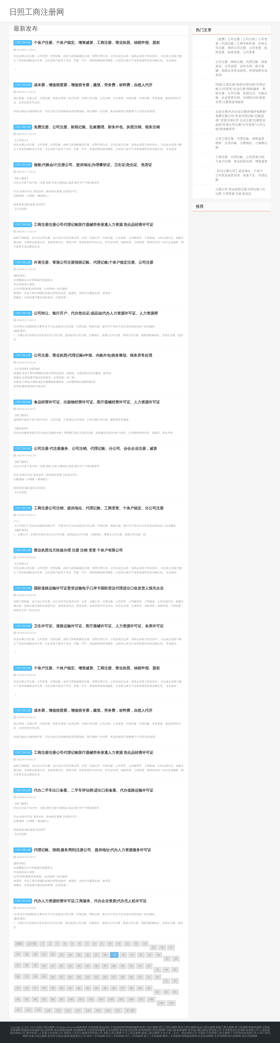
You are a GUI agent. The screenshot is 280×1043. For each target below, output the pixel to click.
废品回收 (104, 1027)
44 (79, 965)
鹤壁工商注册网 (149, 1027)
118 (88, 1010)
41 (52, 965)
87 (122, 988)
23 (61, 954)
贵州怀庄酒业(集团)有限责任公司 (67, 1035)
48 (114, 965)
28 (105, 954)
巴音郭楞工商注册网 (218, 1032)
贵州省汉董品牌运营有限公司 (205, 1029)
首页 (19, 943)
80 (61, 988)
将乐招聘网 (234, 1035)
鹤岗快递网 (254, 1027)
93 (175, 991)
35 (167, 958)
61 (61, 977)
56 (18, 976)
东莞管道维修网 (96, 1029)
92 (166, 991)
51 (140, 965)
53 (157, 969)
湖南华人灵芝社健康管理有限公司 (83, 1032)
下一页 (130, 1010)
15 (153, 947)
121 (118, 1010)
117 (78, 1010)
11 (118, 943)
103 (101, 999)
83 (87, 988)
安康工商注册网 (38, 1035)
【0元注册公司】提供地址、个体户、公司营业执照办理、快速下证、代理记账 (241, 175)
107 (141, 999)
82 (79, 988)
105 (121, 999)
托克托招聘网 (205, 1035)
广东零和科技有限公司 (243, 1032)
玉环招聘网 (220, 1035)
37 (18, 965)
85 (105, 988)
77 (35, 988)
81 (70, 988)
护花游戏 (115, 1027)
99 (61, 999)
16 (162, 947)
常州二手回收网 (115, 1035)
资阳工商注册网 (112, 1032)
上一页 (32, 943)
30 (123, 954)
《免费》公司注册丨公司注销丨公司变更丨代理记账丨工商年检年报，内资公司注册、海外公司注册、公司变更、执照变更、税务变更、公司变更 (241, 46)
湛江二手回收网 (152, 1035)
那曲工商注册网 (225, 1027)
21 (44, 954)
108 (151, 999)
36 (175, 958)
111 (18, 1009)
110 (171, 1003)
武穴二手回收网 (134, 1035)
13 (136, 943)
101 (81, 999)
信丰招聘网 (112, 1029)
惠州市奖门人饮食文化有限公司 (44, 1032)
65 (96, 977)
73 (166, 980)
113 (38, 1009)
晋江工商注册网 (168, 1027)
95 (26, 999)
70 (140, 977)
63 (79, 977)
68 (122, 977)
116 (68, 1010)
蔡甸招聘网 (145, 1029)
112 (28, 1009)
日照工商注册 (23, 42)
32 (141, 954)
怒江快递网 (241, 1027)
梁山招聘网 (46, 1029)
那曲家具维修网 (30, 1029)
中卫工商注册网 (131, 1032)
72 (157, 977)
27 (96, 954)
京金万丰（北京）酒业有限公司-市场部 (183, 1032)
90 (148, 988)
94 (18, 999)
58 (35, 976)
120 (108, 1010)
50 (131, 965)
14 (144, 943)
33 (149, 954)
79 (52, 988)
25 (79, 954)
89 (140, 988)
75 (18, 988)
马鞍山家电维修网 (176, 1029)
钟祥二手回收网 (96, 1035)
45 (87, 965)
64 (87, 977)
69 (131, 977)
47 (105, 965)
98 (52, 999)
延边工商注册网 (206, 1027)
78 (44, 988)
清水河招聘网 (249, 1035)
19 (26, 954)
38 (26, 965)
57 (26, 976)
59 (44, 976)
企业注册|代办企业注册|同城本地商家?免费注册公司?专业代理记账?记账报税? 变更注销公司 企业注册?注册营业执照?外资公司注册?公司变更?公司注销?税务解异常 (241, 120)
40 (44, 965)
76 (26, 988)
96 (35, 999)
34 (158, 954)
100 (71, 999)
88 (131, 988)
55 (175, 969)
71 (148, 977)
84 (96, 988)
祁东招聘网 (158, 1029)
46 (96, 965)
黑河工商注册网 (187, 1027)
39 (35, 965)
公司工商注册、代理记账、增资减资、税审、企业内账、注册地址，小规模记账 (241, 143)
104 (111, 999)
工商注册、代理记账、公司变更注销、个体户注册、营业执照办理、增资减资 (241, 159)
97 (44, 999)
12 (127, 943)
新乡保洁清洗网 (129, 1029)
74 (175, 980)
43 (70, 965)
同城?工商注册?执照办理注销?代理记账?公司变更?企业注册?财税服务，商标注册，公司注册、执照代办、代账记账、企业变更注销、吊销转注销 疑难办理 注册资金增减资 (241, 93)
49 (122, 965)
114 (48, 1010)
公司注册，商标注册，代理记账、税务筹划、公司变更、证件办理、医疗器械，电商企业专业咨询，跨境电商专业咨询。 (241, 68)
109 (161, 1003)
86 (114, 988)
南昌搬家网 (79, 1029)
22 (52, 954)
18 (18, 954)
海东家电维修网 (63, 1029)
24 (70, 954)
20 (35, 954)
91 (157, 991)
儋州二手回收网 (171, 1035)
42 (61, 965)
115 (58, 1010)
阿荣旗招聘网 (189, 1035)
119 (98, 1010)
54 (166, 969)
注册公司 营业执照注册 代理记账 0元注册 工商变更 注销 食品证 (240, 191)
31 (132, 954)
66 (105, 977)
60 (52, 977)
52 (148, 965)
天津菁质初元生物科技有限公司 (240, 1029)
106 (131, 999)
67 (114, 977)
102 (91, 999)
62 (70, 977)
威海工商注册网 (150, 1032)
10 (110, 943)
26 (87, 954)
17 (171, 947)
